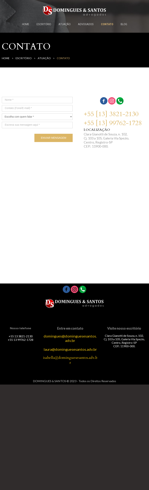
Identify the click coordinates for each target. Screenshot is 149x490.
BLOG (124, 24)
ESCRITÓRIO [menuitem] (44, 24)
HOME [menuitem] (25, 24)
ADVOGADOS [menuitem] (86, 24)
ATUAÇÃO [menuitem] (64, 24)
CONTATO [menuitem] (107, 24)
